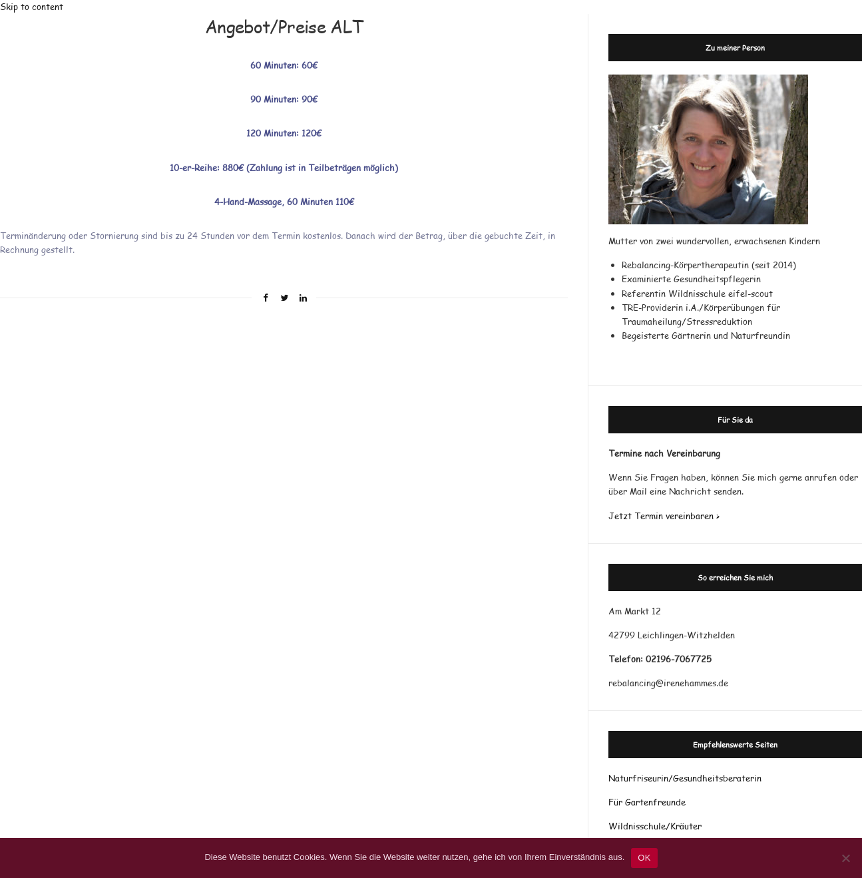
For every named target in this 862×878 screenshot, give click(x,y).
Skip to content (31, 7)
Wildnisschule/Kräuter (655, 826)
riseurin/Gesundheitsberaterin (699, 778)
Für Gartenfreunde (647, 802)
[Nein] (845, 858)
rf (632, 778)
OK (644, 858)
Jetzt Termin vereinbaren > (664, 516)
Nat (616, 778)
